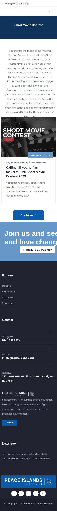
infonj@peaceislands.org (18, 358)
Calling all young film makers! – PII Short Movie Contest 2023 (25, 172)
